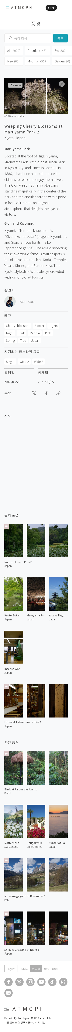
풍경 (36, 23)
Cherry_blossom (17, 325)
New (13, 61)
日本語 (24, 969)
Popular (37, 50)
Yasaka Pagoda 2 (58, 615)
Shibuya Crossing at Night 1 (21, 949)
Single (10, 361)
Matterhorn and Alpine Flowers (13, 843)
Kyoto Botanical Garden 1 (13, 615)
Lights (53, 325)
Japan (20, 137)
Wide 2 (24, 361)
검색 (60, 38)
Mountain (37, 61)
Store (51, 7)
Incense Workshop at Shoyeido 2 (13, 669)
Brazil (7, 793)
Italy (6, 900)
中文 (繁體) (51, 969)
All (13, 50)
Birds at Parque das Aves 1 (20, 789)
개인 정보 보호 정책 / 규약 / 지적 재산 (24, 1022)
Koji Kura (27, 301)
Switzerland (11, 846)
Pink (48, 333)
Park (22, 333)
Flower (39, 325)
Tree (23, 340)
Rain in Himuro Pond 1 (18, 562)
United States (34, 846)
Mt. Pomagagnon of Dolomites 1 (25, 896)
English (11, 969)
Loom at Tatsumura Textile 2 (22, 722)
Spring (10, 340)
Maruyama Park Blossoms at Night (36, 615)
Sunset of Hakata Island (58, 843)
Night (9, 333)
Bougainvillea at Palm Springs (36, 843)
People (35, 333)
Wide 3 (38, 361)
